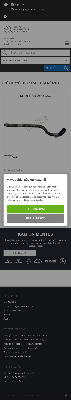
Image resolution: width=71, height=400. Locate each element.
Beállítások (35, 218)
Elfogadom (36, 209)
